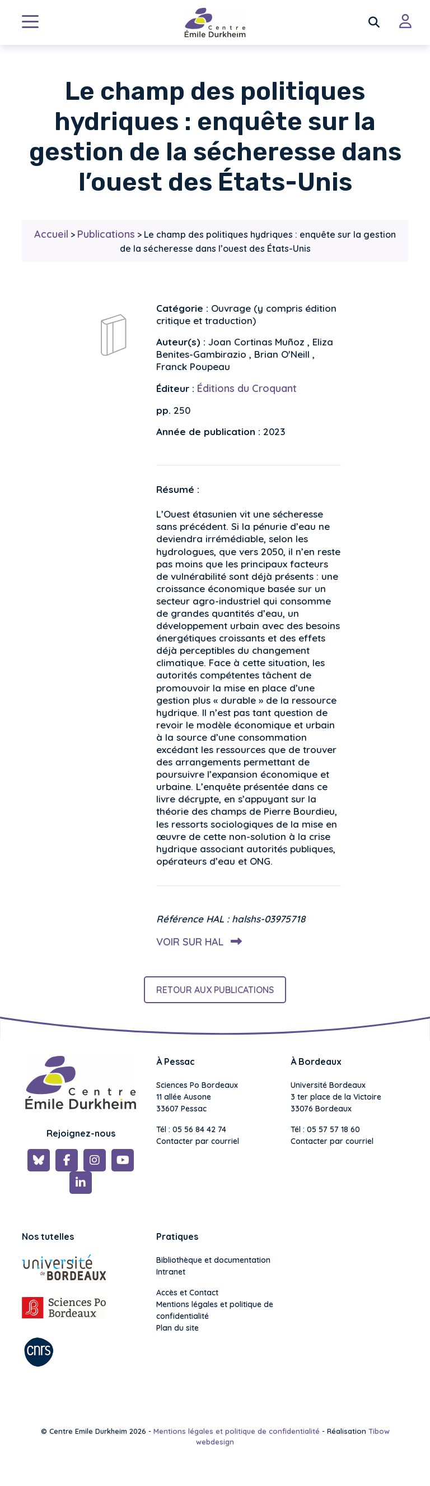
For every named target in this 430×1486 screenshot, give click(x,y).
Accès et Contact (187, 1292)
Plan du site (177, 1328)
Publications (106, 234)
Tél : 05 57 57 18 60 (325, 1129)
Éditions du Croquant (247, 388)
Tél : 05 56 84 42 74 (191, 1129)
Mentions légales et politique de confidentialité (214, 1310)
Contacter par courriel (197, 1141)
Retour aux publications (215, 989)
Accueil (51, 234)
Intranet (170, 1272)
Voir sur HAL (196, 941)
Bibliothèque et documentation (213, 1260)
